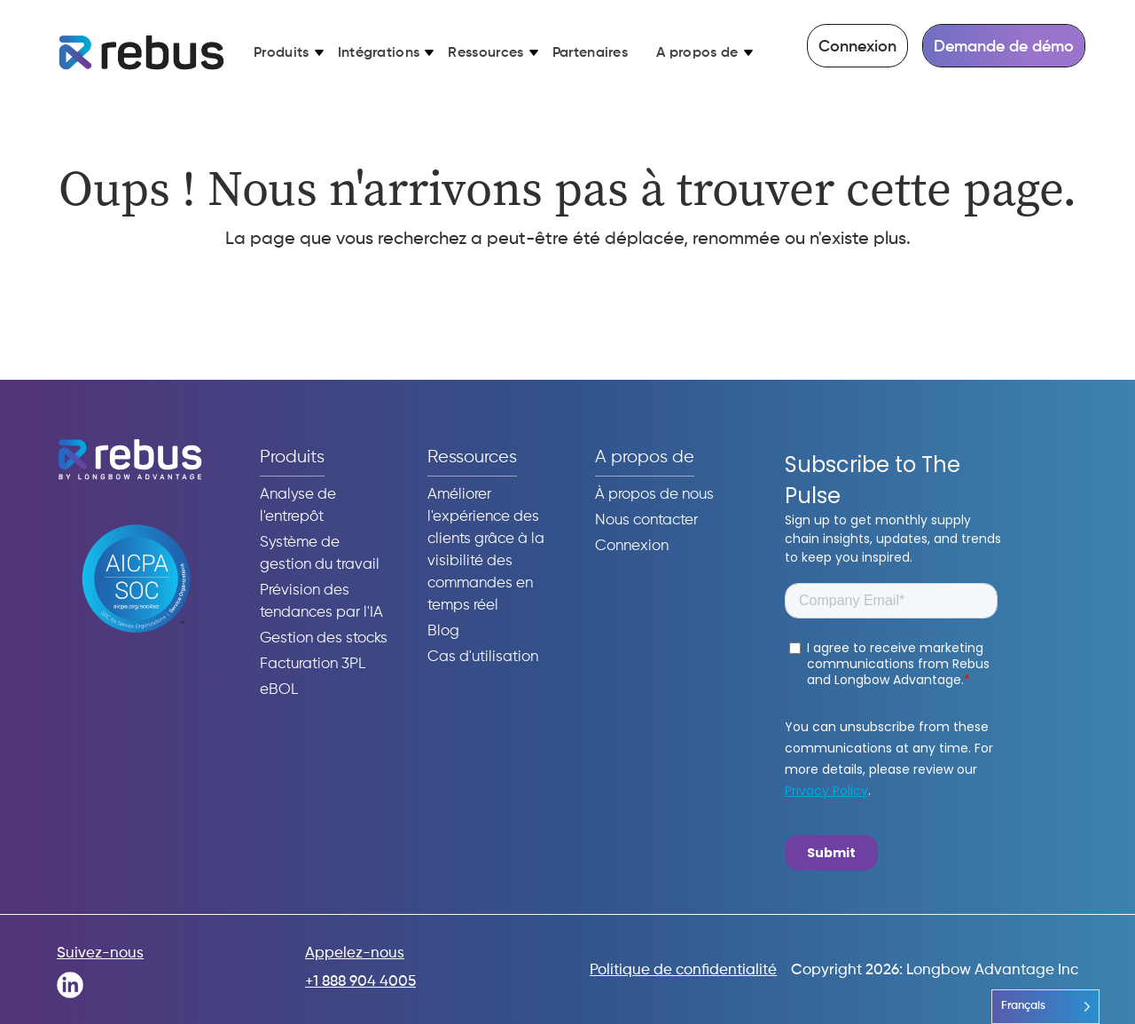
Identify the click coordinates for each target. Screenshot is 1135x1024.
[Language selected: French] (1045, 1006)
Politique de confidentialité (683, 970)
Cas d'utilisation (482, 657)
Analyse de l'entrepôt (298, 505)
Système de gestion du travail (320, 553)
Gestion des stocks (323, 638)
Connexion (857, 47)
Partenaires (590, 53)
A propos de (697, 53)
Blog (443, 631)
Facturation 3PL (312, 664)
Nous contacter (646, 520)
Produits (281, 53)
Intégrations (379, 53)
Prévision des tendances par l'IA (321, 601)
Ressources (485, 53)
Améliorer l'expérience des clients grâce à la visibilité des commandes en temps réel (485, 550)
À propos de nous (654, 494)
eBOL (279, 689)
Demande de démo (1004, 47)
